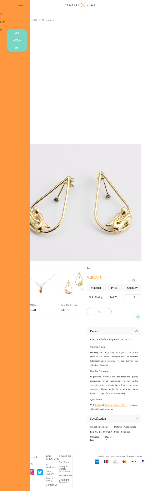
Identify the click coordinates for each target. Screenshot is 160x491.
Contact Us (51, 484)
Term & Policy (49, 479)
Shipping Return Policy (116, 405)
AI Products (48, 20)
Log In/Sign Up (17, 40)
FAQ (97, 405)
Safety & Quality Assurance (64, 469)
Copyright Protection (64, 480)
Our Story (64, 462)
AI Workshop (51, 465)
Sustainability (65, 475)
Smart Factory (50, 472)
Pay (99, 311)
